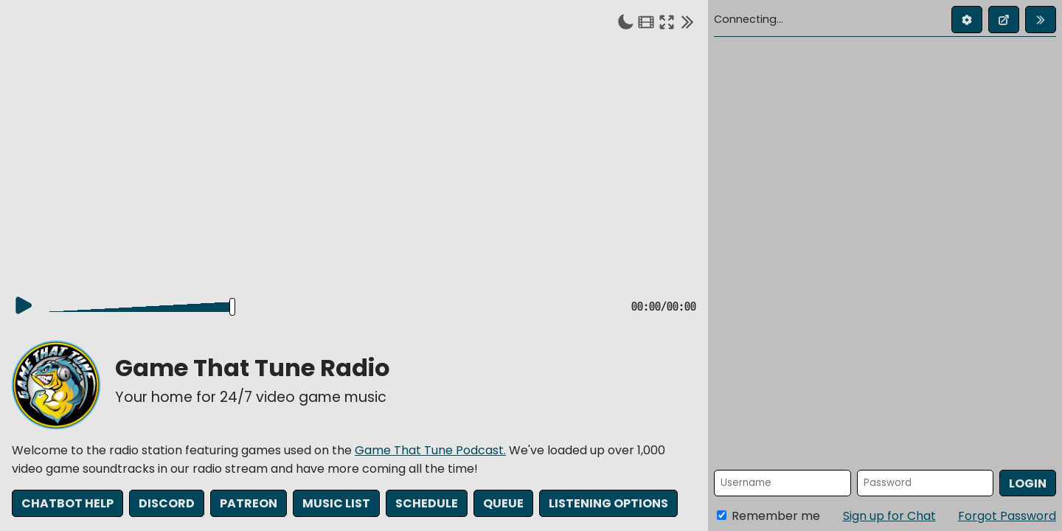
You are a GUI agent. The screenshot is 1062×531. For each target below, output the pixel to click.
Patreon (248, 505)
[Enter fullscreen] (667, 21)
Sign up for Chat (889, 515)
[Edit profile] (966, 19)
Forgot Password (1007, 515)
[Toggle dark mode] (625, 21)
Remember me (768, 515)
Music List (336, 505)
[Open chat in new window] (1003, 19)
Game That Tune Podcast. (430, 452)
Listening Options (608, 505)
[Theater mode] (646, 21)
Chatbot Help (67, 505)
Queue (503, 505)
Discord (167, 505)
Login (1028, 483)
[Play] (23, 307)
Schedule (426, 505)
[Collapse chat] (687, 21)
